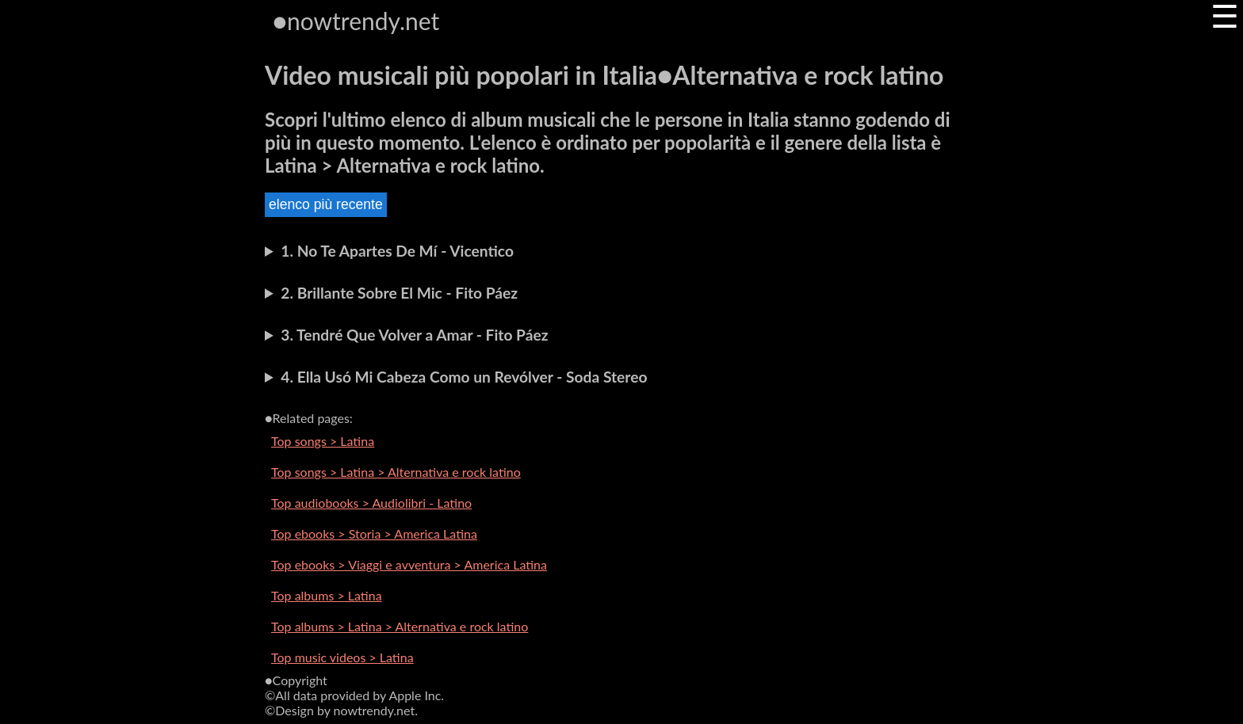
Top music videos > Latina (342, 657)
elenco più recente (326, 204)
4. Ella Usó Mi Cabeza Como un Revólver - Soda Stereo (464, 377)
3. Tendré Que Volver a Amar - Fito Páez (414, 335)
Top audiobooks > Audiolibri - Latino (371, 502)
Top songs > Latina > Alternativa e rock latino (396, 471)
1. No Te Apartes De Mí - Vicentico (397, 251)
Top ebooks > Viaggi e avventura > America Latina (409, 564)
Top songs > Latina (322, 440)
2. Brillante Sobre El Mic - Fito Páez (399, 293)
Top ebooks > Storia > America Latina (374, 533)
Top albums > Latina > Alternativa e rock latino (399, 626)
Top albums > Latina (326, 595)
